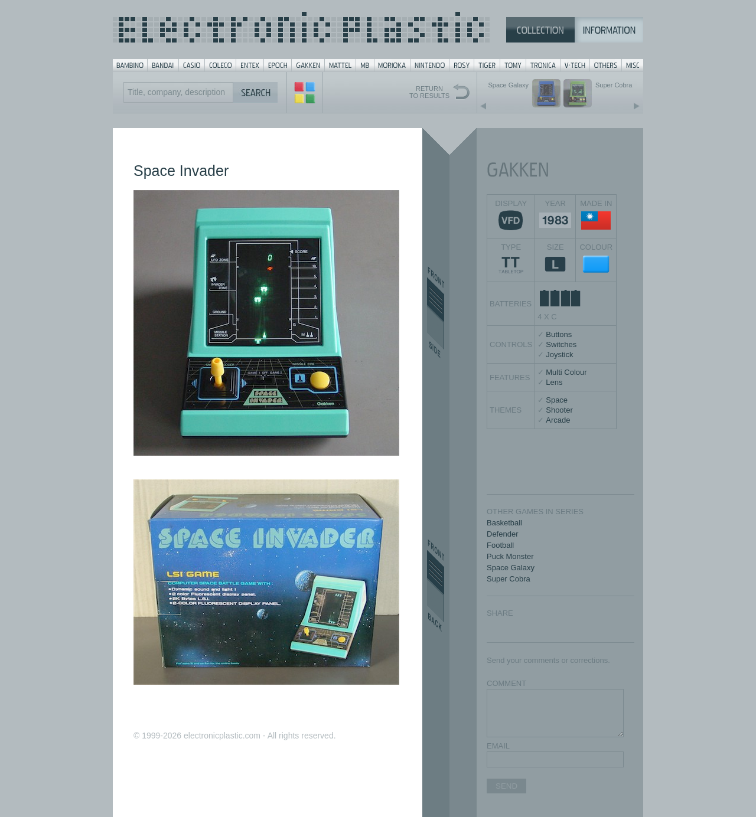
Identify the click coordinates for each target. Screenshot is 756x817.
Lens (554, 382)
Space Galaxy (511, 567)
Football (500, 545)
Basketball (504, 522)
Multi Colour (566, 372)
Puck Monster (510, 556)
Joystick (559, 354)
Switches (561, 344)
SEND (506, 786)
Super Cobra (508, 578)
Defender (502, 534)
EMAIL (498, 745)
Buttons (559, 334)
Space (557, 400)
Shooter (559, 410)
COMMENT (506, 683)
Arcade (558, 420)
